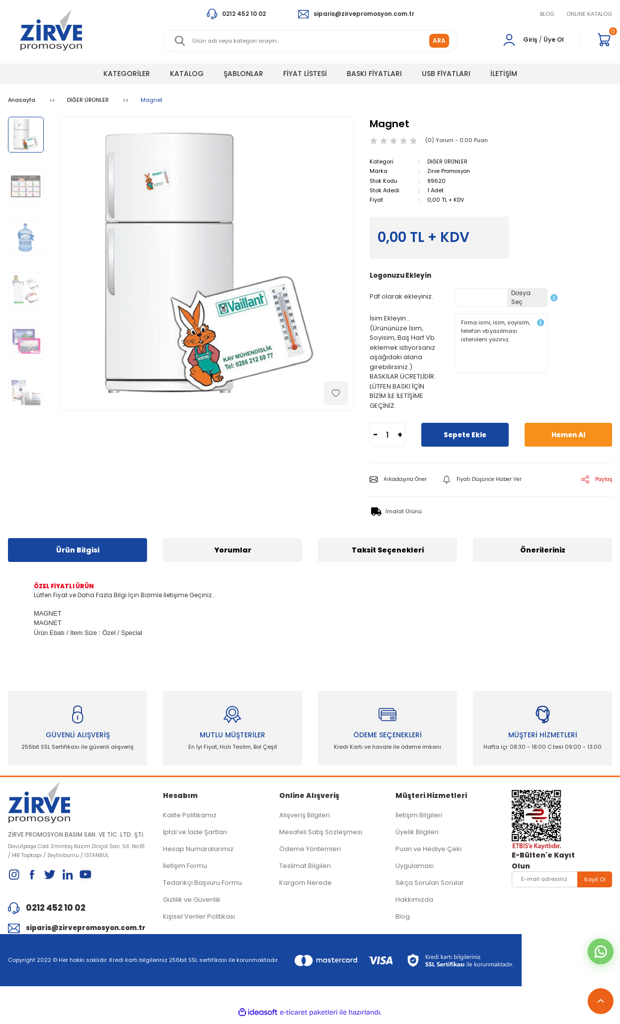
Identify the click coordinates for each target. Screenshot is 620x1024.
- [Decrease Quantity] (375, 434)
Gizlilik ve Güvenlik (192, 902)
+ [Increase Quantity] (399, 434)
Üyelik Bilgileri (417, 834)
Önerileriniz (542, 550)
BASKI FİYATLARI (374, 74)
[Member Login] (509, 40)
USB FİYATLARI (446, 74)
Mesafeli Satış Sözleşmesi (320, 834)
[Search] (310, 41)
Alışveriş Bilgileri (304, 817)
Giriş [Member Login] (530, 39)
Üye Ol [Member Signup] (553, 39)
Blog (402, 919)
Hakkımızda (414, 902)
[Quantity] (387, 434)
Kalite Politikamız (190, 817)
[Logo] (51, 30)
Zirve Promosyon (450, 171)
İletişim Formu (185, 868)
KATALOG (187, 74)
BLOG (547, 14)
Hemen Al (568, 435)
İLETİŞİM (503, 74)
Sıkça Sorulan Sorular (429, 885)
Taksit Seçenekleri (388, 550)
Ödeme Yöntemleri (310, 851)
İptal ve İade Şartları (195, 834)
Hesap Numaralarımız (198, 851)
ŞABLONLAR (243, 74)
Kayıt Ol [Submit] (595, 881)
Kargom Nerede (305, 885)
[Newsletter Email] (562, 882)
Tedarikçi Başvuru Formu (202, 885)
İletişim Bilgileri (418, 817)
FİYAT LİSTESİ (305, 74)
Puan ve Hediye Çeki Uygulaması (428, 860)
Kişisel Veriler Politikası (199, 919)
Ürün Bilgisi (77, 550)
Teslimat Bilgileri (305, 868)
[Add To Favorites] (336, 393)
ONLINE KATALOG (589, 14)
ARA (439, 40)
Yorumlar (232, 550)
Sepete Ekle (465, 435)
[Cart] (604, 40)
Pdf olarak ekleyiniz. (401, 296)
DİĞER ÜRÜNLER (448, 161)
